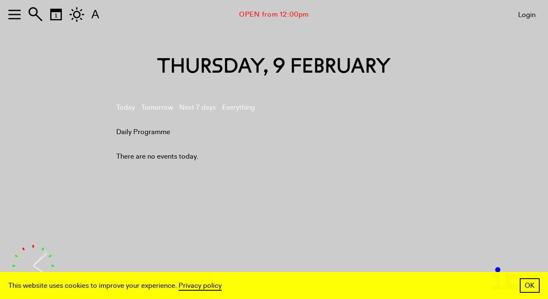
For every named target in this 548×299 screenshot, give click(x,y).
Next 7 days (197, 107)
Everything (238, 107)
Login (527, 14)
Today (125, 107)
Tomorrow (157, 107)
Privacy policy (200, 285)
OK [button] (530, 285)
